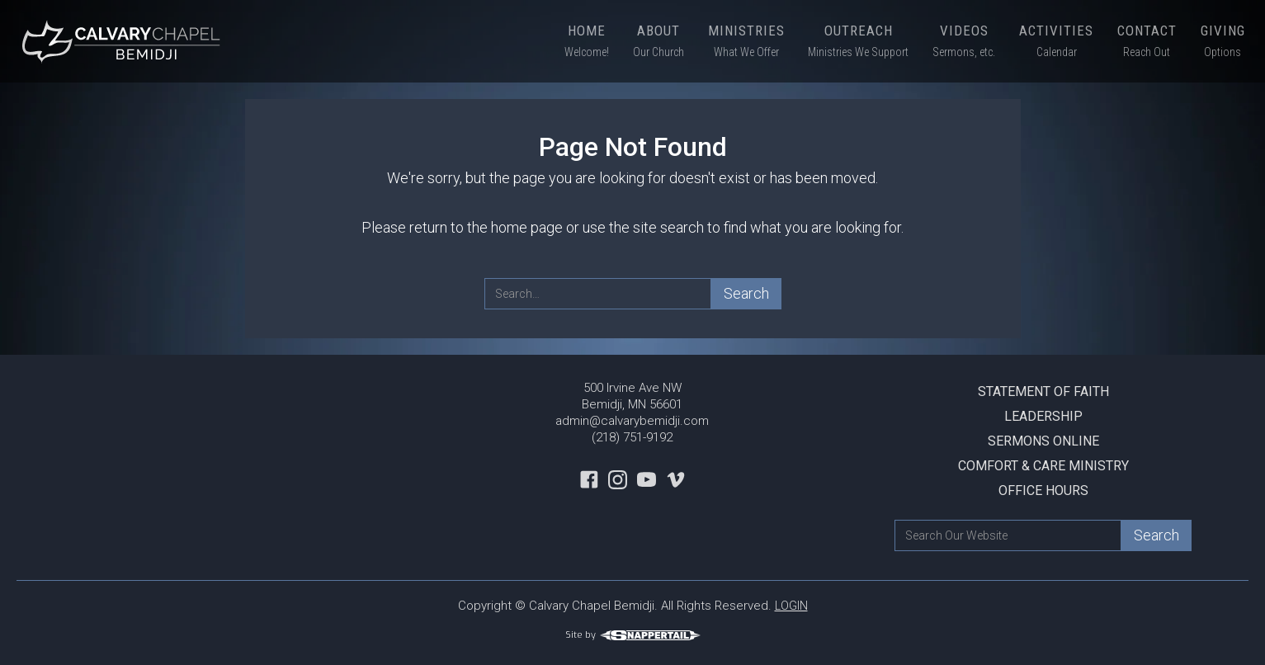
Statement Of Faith (1043, 391)
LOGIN (791, 605)
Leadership (1043, 416)
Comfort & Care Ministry (1043, 466)
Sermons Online (1043, 441)
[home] (124, 41)
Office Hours (1043, 490)
